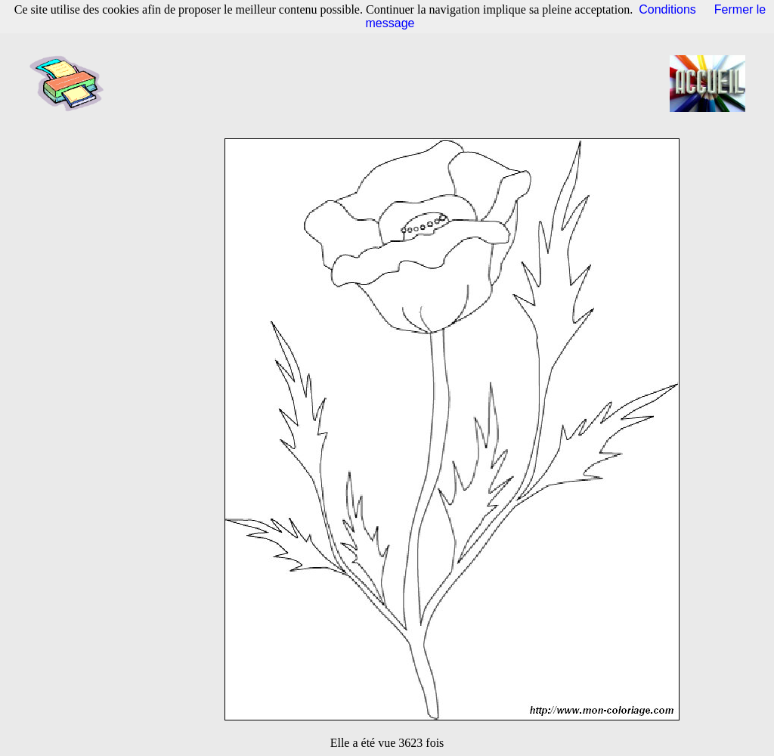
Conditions (667, 9)
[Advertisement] (391, 83)
